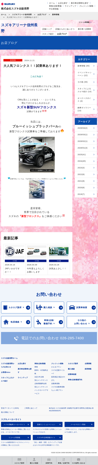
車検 (36, 367)
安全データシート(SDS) (10, 408)
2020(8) (81, 188)
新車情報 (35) (84, 66)
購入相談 (71, 369)
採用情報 (88, 369)
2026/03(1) (83, 135)
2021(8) (81, 181)
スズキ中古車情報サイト (46, 437)
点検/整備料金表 (40, 383)
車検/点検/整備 (55, 6)
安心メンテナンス (41, 380)
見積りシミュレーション (46, 424)
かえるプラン (56, 367)
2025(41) (82, 155)
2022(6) (81, 174)
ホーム (52, 3)
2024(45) (82, 161)
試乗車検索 (72, 374)
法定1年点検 (39, 377)
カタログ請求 (73, 363)
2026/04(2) (83, 128)
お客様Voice (5, 372)
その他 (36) (83, 82)
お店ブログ (42, 14)
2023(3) (81, 168)
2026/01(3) (83, 148)
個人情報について (7, 412)
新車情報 (55, 14)
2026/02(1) (83, 141)
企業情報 (88, 363)
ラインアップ (70, 6)
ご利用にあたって (30, 408)
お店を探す (63, 3)
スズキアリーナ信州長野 (22, 14)
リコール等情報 (14, 437)
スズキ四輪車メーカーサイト (14, 424)
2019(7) (81, 194)
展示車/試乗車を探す (80, 3)
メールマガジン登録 (77, 424)
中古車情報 (54, 9)
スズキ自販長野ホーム (9, 358)
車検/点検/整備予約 (75, 380)
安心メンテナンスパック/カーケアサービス (41, 390)
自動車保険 (55, 383)
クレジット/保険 (86, 6)
